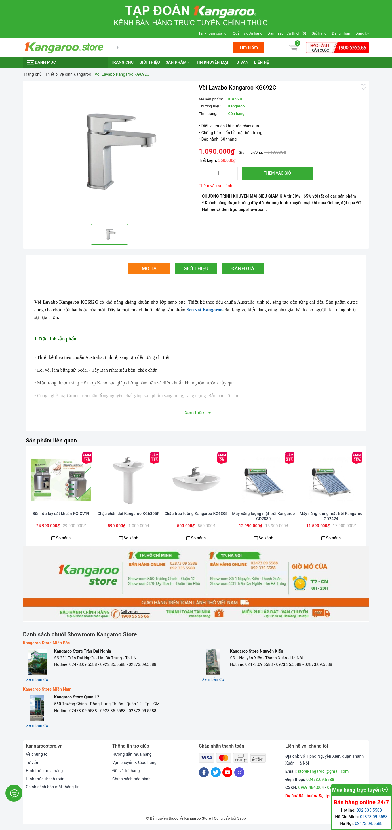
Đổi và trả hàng (126, 770)
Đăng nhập (341, 33)
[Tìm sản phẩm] (172, 47)
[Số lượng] (218, 173)
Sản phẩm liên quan (51, 440)
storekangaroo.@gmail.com (323, 771)
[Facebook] (204, 772)
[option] (109, 152)
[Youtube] (227, 772)
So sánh (63, 538)
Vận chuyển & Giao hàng (134, 762)
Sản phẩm (178, 62)
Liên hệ (261, 62)
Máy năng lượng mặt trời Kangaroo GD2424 (331, 516)
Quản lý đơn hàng (247, 33)
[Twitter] (216, 772)
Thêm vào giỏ (277, 173)
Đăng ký (362, 33)
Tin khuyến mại (212, 62)
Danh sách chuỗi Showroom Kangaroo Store (80, 634)
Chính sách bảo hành (131, 779)
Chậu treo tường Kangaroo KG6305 (196, 513)
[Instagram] (239, 772)
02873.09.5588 (373, 816)
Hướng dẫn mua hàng (132, 754)
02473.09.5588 (320, 779)
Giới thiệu (149, 62)
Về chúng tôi (37, 754)
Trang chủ (122, 62)
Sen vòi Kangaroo (204, 309)
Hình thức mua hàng (44, 770)
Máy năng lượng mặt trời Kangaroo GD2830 (263, 516)
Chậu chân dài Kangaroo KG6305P (128, 513)
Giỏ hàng (318, 33)
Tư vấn (241, 62)
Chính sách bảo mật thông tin (53, 787)
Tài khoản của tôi (213, 33)
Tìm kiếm (248, 47)
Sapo (241, 818)
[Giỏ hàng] (293, 47)
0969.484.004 (311, 787)
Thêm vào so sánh (215, 185)
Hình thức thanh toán (45, 779)
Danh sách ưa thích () (287, 33)
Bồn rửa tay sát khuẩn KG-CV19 (61, 513)
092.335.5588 (369, 810)
